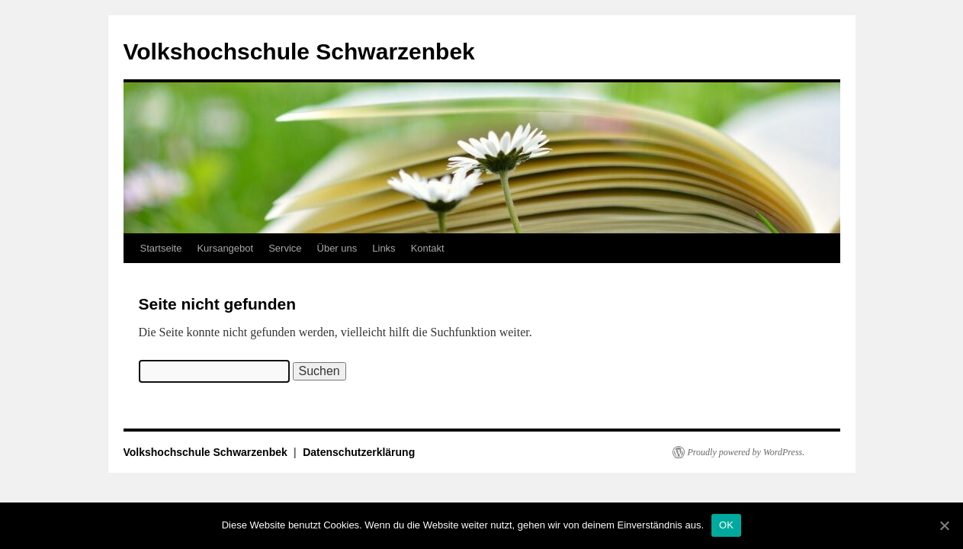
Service (284, 248)
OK (726, 525)
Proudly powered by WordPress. (746, 452)
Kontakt (428, 248)
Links (383, 248)
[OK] (944, 525)
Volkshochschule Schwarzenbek (299, 51)
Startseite (161, 248)
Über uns (337, 248)
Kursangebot (225, 248)
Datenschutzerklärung (359, 452)
